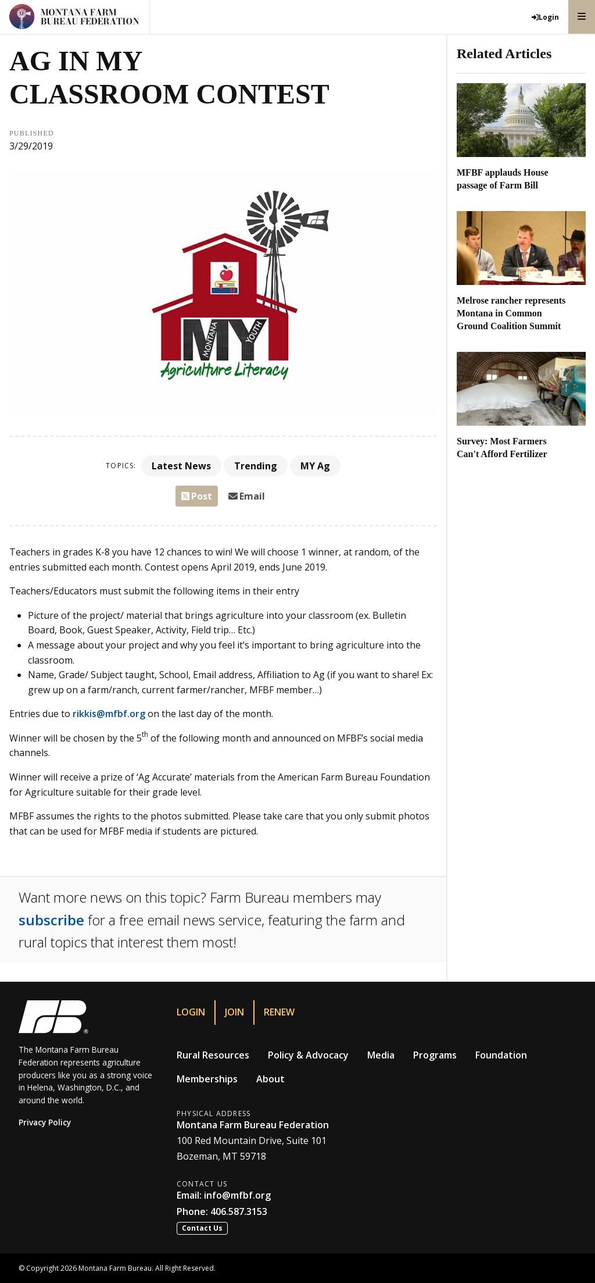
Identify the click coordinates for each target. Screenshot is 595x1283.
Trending (255, 465)
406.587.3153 (238, 1211)
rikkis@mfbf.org (109, 713)
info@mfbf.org (237, 1195)
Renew (279, 1012)
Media (381, 1055)
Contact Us (202, 1228)
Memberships (207, 1078)
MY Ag (315, 465)
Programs (435, 1055)
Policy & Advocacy (308, 1055)
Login (191, 1012)
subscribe (51, 919)
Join (234, 1012)
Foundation (501, 1055)
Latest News (181, 465)
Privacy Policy (45, 1122)
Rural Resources (213, 1055)
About (270, 1078)
